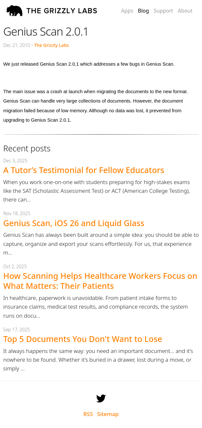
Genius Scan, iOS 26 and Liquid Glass (73, 222)
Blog (143, 10)
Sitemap (108, 414)
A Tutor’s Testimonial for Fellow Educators (83, 169)
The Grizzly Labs (51, 45)
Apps (127, 10)
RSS (88, 414)
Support (163, 10)
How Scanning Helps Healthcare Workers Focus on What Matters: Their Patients (100, 280)
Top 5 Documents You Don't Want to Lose (82, 338)
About (185, 10)
